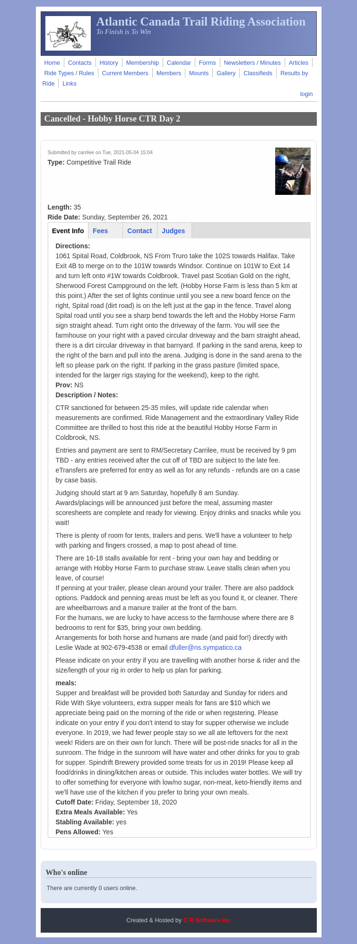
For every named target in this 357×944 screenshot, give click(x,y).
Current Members (125, 73)
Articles (298, 63)
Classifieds (258, 73)
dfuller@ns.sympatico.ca (205, 647)
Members (169, 73)
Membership (142, 63)
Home (52, 63)
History (109, 63)
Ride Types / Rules (69, 73)
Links (69, 83)
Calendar (179, 63)
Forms (207, 63)
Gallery (226, 73)
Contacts (80, 63)
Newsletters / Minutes (252, 63)
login (306, 94)
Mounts (199, 73)
